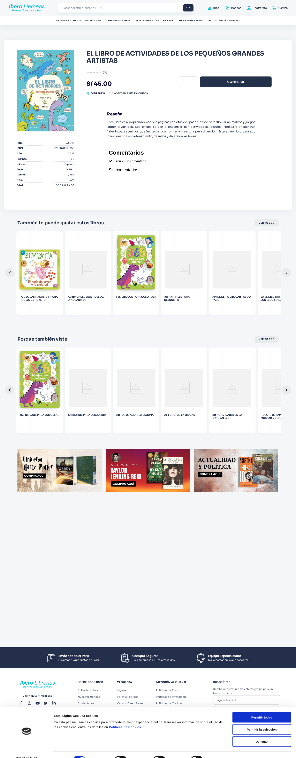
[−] (236, 72)
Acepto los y (251, 719)
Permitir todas (261, 412)
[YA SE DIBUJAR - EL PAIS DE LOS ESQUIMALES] (41, 299)
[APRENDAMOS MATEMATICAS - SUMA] (94, 299)
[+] (246, 72)
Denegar (262, 436)
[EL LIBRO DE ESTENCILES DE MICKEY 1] (201, 299)
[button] (157, 83)
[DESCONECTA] (147, 299)
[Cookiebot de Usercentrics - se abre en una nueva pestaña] (27, 454)
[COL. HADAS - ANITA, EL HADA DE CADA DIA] (254, 299)
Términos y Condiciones (252, 717)
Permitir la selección (262, 424)
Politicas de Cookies (125, 422)
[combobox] (126, 8)
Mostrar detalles (222, 454)
